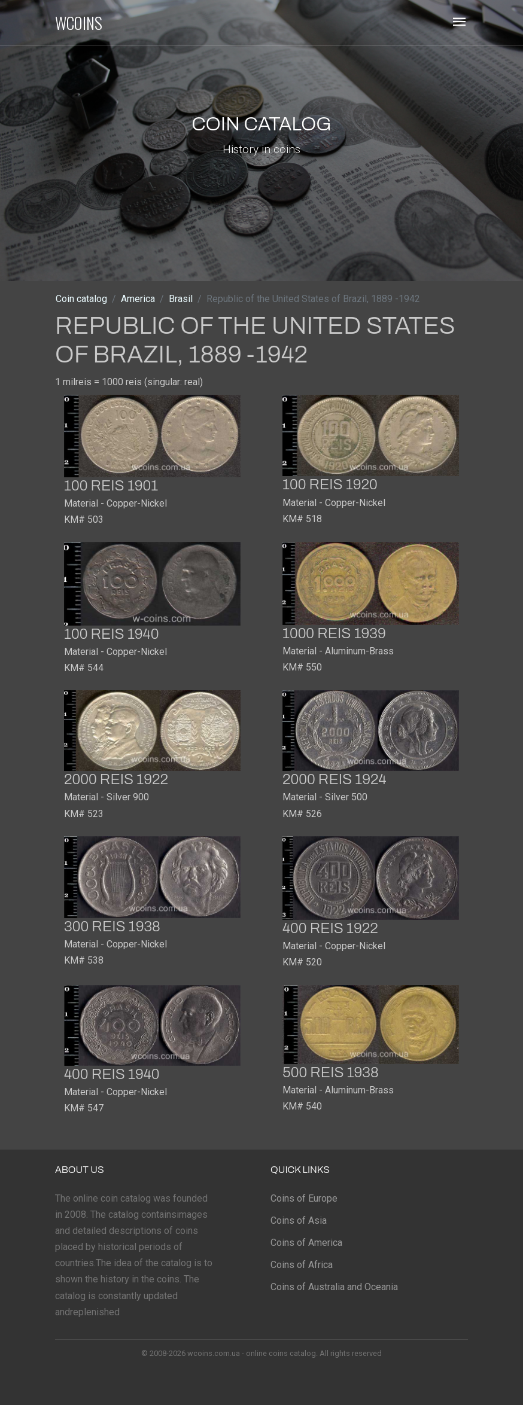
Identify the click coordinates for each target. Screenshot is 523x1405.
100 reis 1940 (111, 634)
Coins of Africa (301, 1264)
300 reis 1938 (112, 926)
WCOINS (78, 23)
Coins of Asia (298, 1220)
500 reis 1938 (330, 1072)
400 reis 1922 (330, 928)
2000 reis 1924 (334, 779)
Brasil (181, 298)
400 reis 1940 (112, 1074)
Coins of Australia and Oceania (334, 1287)
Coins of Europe (303, 1198)
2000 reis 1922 (116, 779)
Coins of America (306, 1242)
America (138, 298)
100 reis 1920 (330, 484)
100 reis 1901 (111, 485)
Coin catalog (81, 298)
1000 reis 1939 (334, 633)
